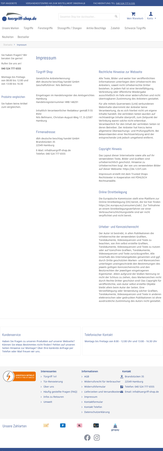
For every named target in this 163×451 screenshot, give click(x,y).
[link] (154, 17)
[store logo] (29, 17)
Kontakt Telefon (93, 407)
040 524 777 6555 (144, 386)
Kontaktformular (93, 401)
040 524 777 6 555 (125, 3)
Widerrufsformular (95, 386)
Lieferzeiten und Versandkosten (102, 391)
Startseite (7, 44)
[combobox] (89, 16)
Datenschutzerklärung (97, 412)
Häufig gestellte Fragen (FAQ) (60, 391)
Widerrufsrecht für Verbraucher (102, 381)
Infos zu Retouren (54, 396)
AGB (86, 376)
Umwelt (48, 401)
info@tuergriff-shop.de (146, 391)
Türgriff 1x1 (50, 376)
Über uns (49, 386)
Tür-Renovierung (53, 381)
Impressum (90, 396)
